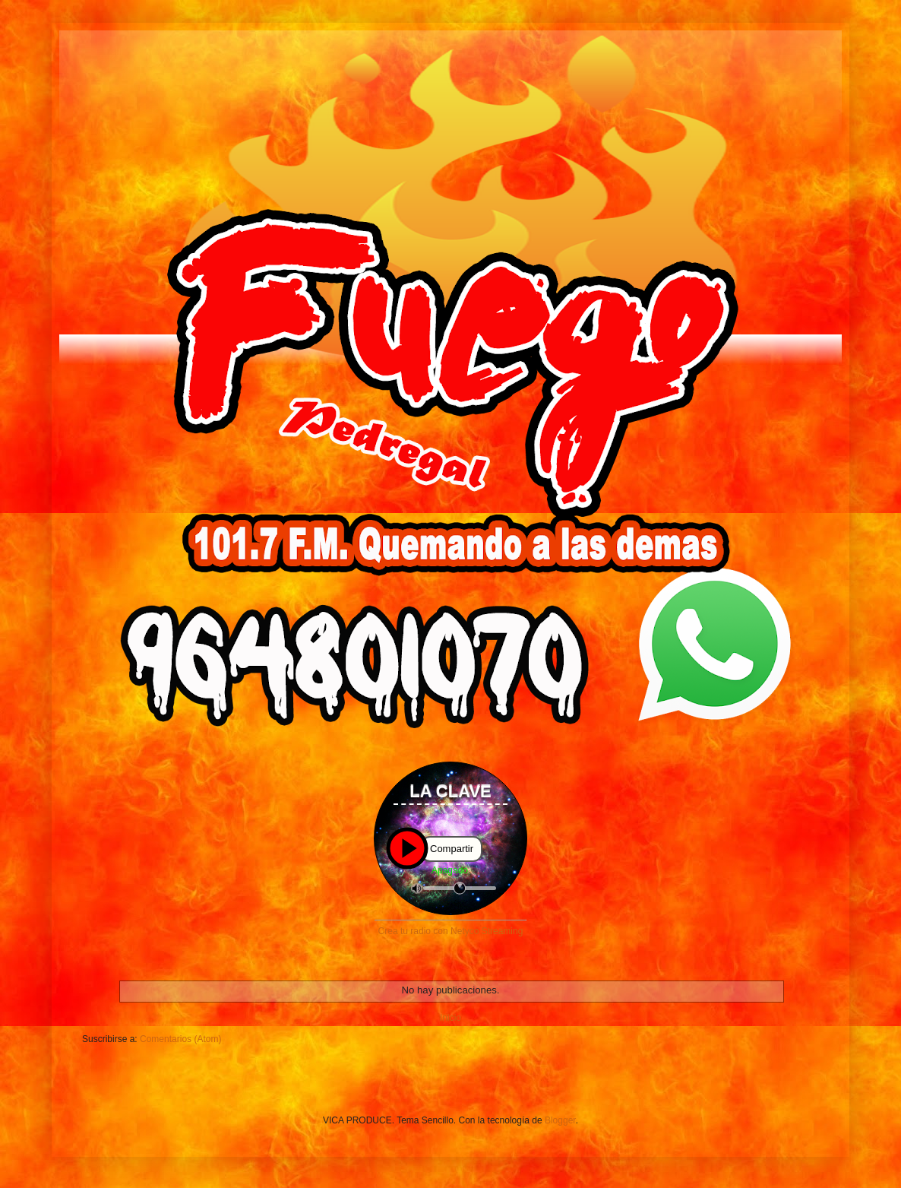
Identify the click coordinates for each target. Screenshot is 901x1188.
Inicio (450, 1017)
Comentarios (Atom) (180, 1039)
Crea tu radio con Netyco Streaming (450, 931)
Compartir (451, 848)
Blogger (560, 1120)
